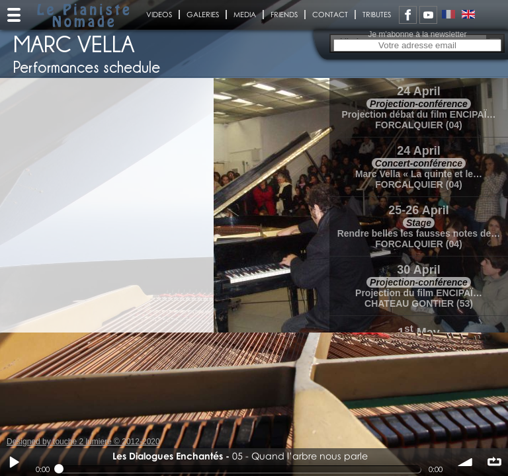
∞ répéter (494, 462)
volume (466, 462)
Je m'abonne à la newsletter (417, 34)
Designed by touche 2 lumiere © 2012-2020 (83, 441)
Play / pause (14, 462)
